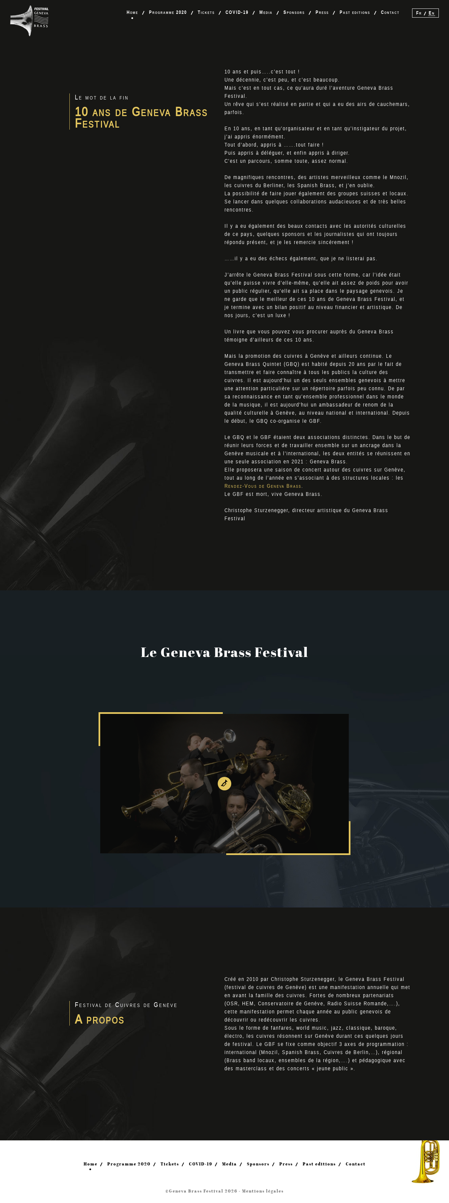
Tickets (206, 12)
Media (266, 12)
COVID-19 (237, 12)
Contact (390, 12)
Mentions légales (263, 1191)
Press (322, 12)
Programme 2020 (168, 12)
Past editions (355, 12)
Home (132, 12)
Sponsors (294, 12)
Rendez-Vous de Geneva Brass (262, 486)
